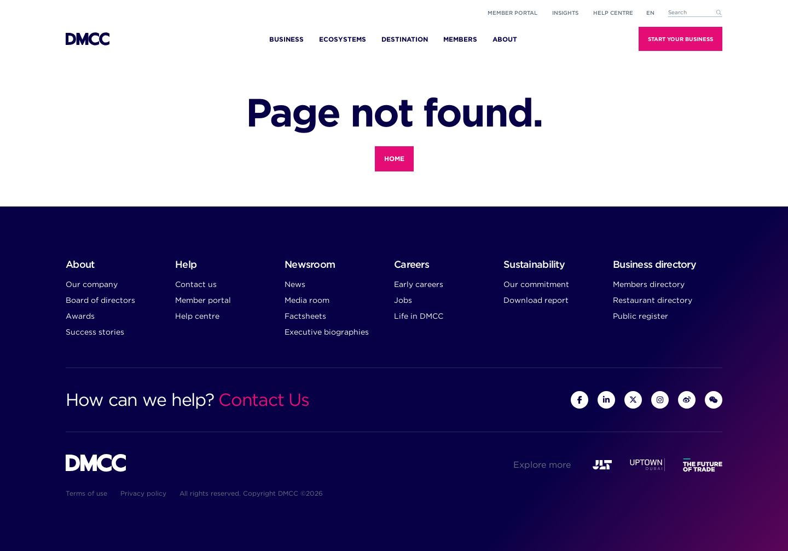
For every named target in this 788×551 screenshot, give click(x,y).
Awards (80, 316)
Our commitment (536, 284)
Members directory (649, 284)
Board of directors (100, 300)
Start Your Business (680, 39)
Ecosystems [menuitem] (342, 39)
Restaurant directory (652, 300)
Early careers (418, 284)
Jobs (403, 300)
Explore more (542, 465)
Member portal (512, 12)
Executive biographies (327, 332)
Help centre (197, 316)
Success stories (95, 332)
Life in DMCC (418, 316)
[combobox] (695, 13)
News (295, 284)
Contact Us (263, 399)
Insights (565, 12)
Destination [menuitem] (404, 39)
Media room (307, 300)
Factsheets (305, 316)
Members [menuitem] (460, 39)
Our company (92, 284)
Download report (536, 300)
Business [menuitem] (286, 39)
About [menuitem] (505, 39)
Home (394, 158)
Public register (640, 316)
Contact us (196, 284)
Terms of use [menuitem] (86, 493)
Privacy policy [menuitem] (143, 493)
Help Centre (613, 12)
